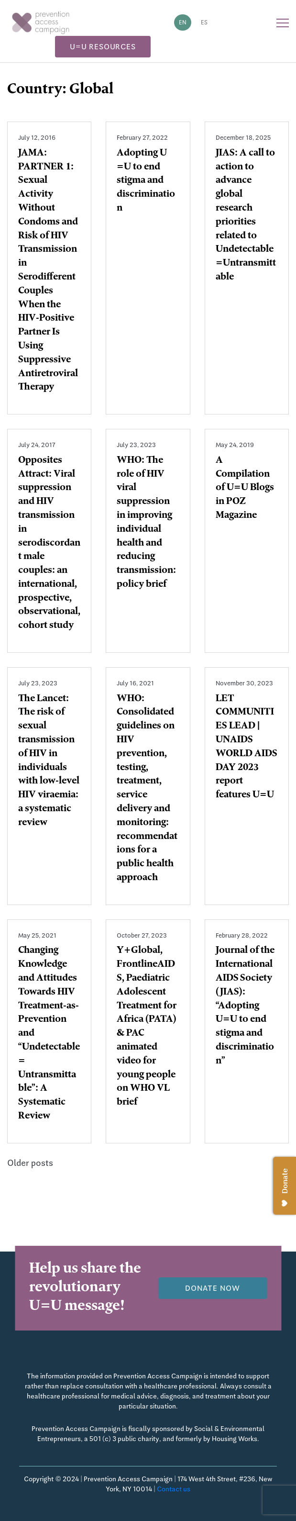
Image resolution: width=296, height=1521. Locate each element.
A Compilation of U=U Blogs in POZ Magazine (245, 488)
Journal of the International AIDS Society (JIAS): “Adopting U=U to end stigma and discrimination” (245, 1006)
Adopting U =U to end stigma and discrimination (146, 181)
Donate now (212, 1288)
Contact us (173, 1489)
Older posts (30, 1163)
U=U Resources (102, 46)
